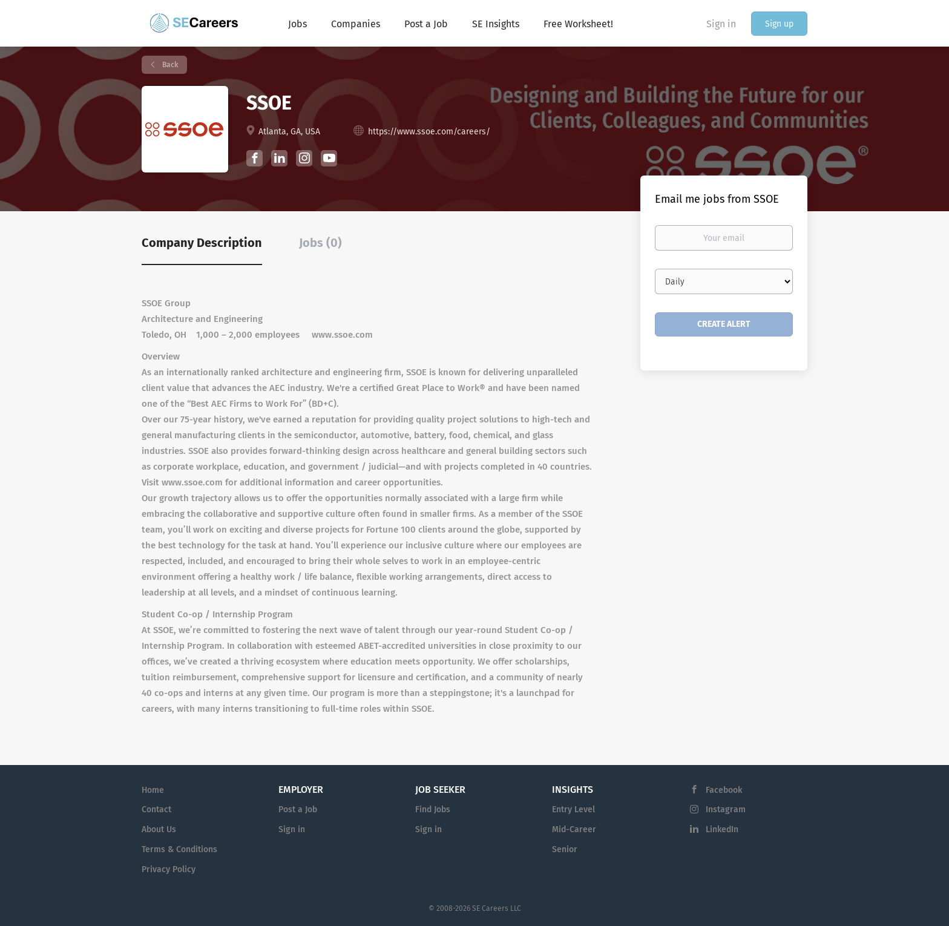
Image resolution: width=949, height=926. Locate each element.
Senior (564, 849)
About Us (159, 829)
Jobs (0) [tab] (320, 242)
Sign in (721, 24)
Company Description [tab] (202, 242)
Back (169, 65)
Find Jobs (432, 809)
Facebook (724, 790)
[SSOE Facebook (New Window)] (254, 160)
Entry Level (573, 809)
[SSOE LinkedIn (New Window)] (279, 161)
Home (153, 790)
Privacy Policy (168, 869)
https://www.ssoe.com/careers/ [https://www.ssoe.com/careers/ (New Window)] (429, 131)
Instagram (726, 809)
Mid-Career (574, 829)
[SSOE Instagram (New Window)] (304, 160)
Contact (156, 809)
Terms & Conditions (179, 849)
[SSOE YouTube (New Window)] (329, 164)
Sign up (779, 24)
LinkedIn (722, 829)
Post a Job (297, 809)
